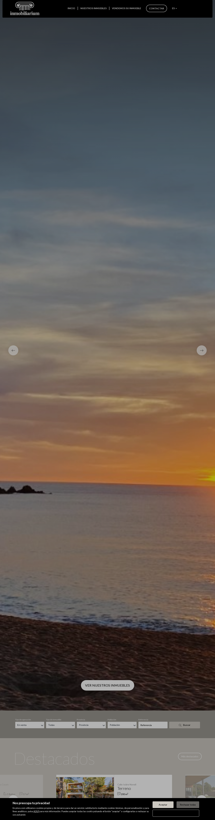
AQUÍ (36, 811)
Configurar (175, 813)
